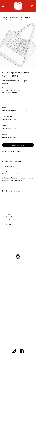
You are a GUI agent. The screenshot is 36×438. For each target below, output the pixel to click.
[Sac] (9, 202)
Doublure (5, 134)
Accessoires (14, 17)
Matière (4, 107)
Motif (4, 125)
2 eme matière (7, 116)
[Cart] (31, 6)
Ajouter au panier (18, 145)
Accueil (4, 17)
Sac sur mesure (26, 17)
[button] (3, 6)
